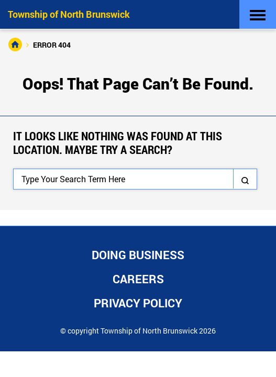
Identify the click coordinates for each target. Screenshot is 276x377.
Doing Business (138, 254)
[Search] (135, 179)
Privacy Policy (138, 303)
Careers (138, 278)
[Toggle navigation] (257, 14)
